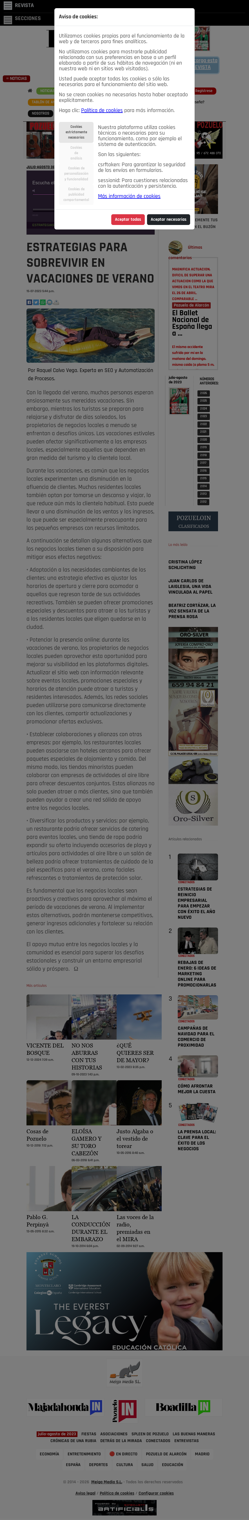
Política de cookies (102, 110)
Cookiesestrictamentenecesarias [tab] (76, 132)
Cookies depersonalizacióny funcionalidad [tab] (76, 174)
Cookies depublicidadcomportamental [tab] (76, 194)
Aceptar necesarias (168, 219)
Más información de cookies (129, 196)
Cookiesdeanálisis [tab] (76, 153)
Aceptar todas (128, 219)
